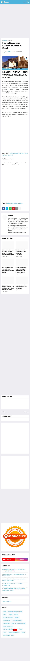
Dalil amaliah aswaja (17, 620)
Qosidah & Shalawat (8, 617)
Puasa (20, 629)
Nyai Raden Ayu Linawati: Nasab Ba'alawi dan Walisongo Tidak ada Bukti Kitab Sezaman (8, 287)
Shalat (4, 614)
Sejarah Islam (6, 623)
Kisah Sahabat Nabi (7, 626)
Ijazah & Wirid (6, 620)
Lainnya (21, 203)
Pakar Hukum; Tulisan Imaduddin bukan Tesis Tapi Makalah (21, 286)
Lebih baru (4, 411)
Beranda (4, 40)
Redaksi (10, 215)
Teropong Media (6, 601)
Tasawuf (17, 617)
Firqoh (10, 614)
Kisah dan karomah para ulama (15, 611)
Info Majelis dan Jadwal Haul (10, 629)
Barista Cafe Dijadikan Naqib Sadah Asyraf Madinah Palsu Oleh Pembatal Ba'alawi (21, 270)
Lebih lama (25, 411)
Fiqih (4, 611)
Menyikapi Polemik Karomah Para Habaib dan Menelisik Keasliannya (21, 252)
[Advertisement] (15, 21)
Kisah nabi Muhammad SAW (18, 623)
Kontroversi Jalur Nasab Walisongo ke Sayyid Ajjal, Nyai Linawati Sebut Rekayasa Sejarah (8, 252)
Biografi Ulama (14, 203)
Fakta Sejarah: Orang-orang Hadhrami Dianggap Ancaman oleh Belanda (8, 270)
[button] (2, 2)
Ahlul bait (10, 40)
